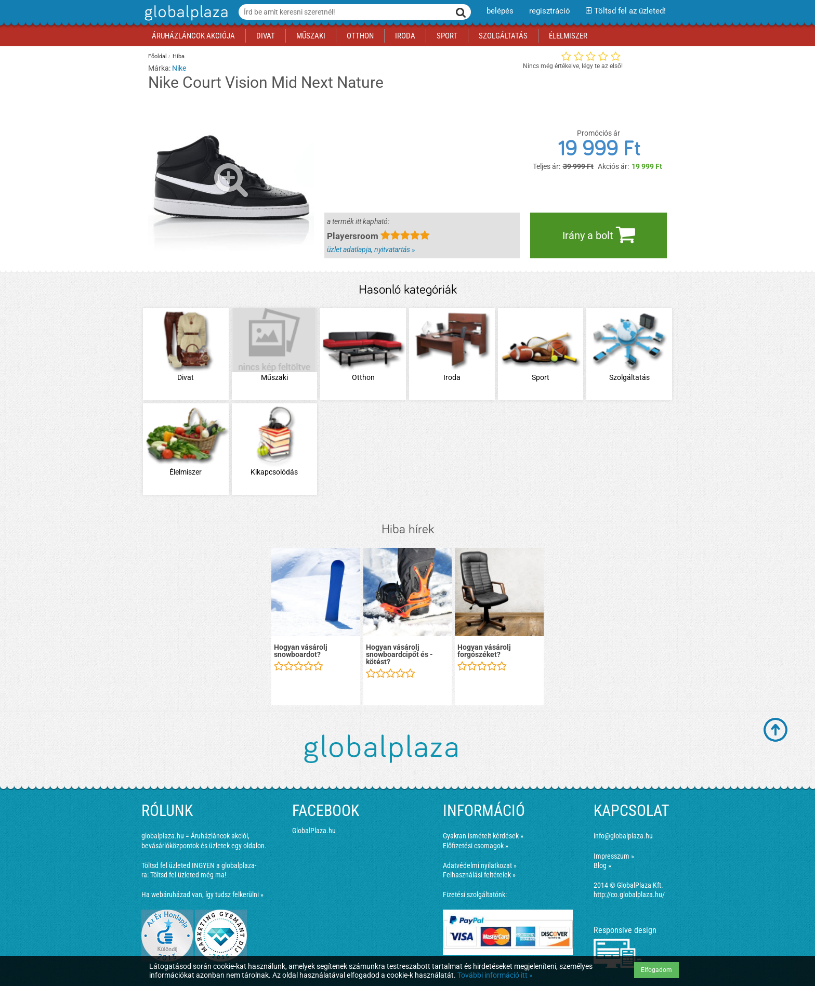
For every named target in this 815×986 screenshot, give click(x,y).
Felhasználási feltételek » (479, 875)
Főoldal (157, 56)
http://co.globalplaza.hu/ (629, 894)
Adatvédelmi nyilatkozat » (480, 865)
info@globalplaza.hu (623, 836)
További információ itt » (495, 975)
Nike (179, 68)
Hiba (179, 56)
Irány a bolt (598, 234)
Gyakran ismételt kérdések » (483, 836)
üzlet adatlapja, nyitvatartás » (371, 249)
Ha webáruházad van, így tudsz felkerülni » (202, 894)
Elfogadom (656, 970)
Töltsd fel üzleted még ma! (188, 875)
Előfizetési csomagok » (475, 846)
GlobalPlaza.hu (314, 830)
